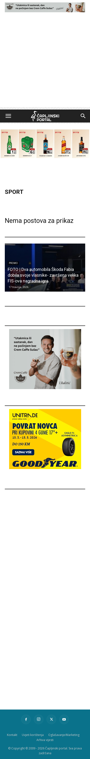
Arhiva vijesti (45, 740)
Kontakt (12, 735)
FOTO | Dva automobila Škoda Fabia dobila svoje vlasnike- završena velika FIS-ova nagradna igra (43, 275)
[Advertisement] (45, 62)
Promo (13, 263)
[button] (8, 116)
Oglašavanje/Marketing (63, 735)
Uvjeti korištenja (33, 735)
